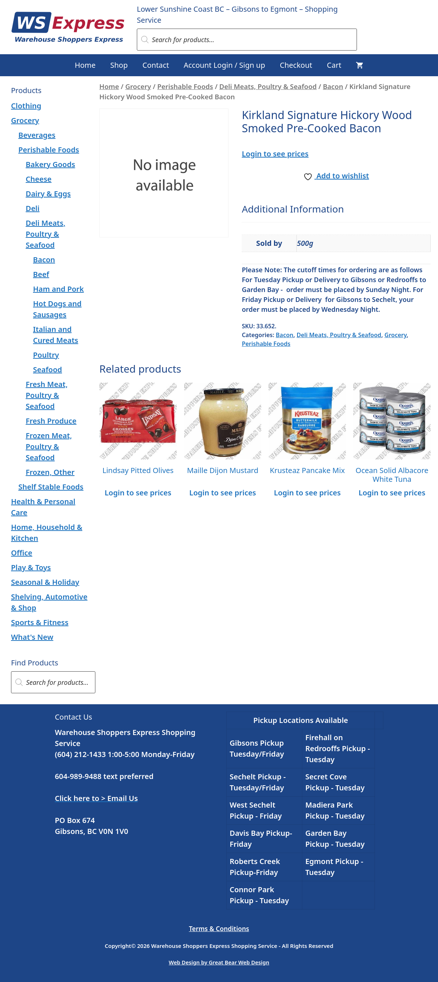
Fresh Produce (51, 421)
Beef (41, 274)
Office (21, 553)
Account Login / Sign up (224, 65)
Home (85, 65)
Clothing (26, 106)
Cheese (38, 179)
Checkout (296, 65)
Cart (334, 65)
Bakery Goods (50, 164)
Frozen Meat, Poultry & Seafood (49, 446)
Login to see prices (275, 154)
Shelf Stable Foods (50, 487)
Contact (155, 65)
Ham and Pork (58, 289)
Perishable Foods (185, 86)
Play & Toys (31, 567)
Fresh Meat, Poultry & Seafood (46, 395)
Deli (33, 208)
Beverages (36, 135)
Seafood (47, 369)
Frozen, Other (50, 472)
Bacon (333, 86)
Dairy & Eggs (48, 194)
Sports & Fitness (40, 622)
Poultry (46, 355)
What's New (32, 637)
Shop (119, 65)
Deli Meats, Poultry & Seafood (268, 86)
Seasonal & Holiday (45, 582)
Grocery (138, 86)
